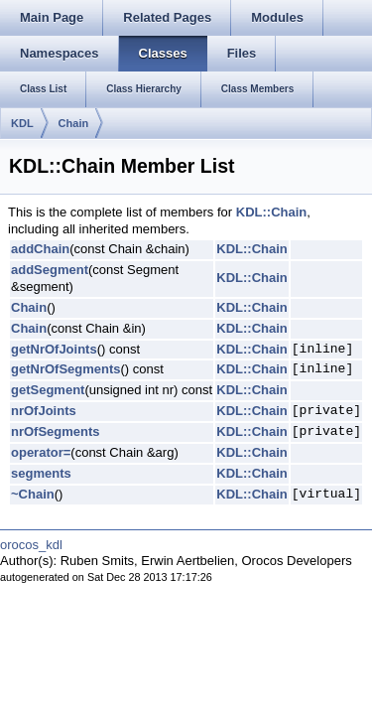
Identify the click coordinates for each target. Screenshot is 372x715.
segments (41, 473)
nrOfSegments (55, 431)
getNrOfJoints (54, 349)
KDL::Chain (272, 212)
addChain (40, 248)
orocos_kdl (31, 544)
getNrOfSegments (66, 368)
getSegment (47, 389)
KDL (22, 123)
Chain (74, 123)
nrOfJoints (43, 410)
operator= (40, 452)
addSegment (49, 269)
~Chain (33, 494)
